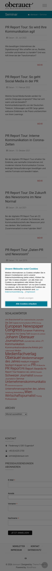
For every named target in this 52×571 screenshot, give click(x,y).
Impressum (30, 292)
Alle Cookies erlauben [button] (26, 304)
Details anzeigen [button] (26, 298)
